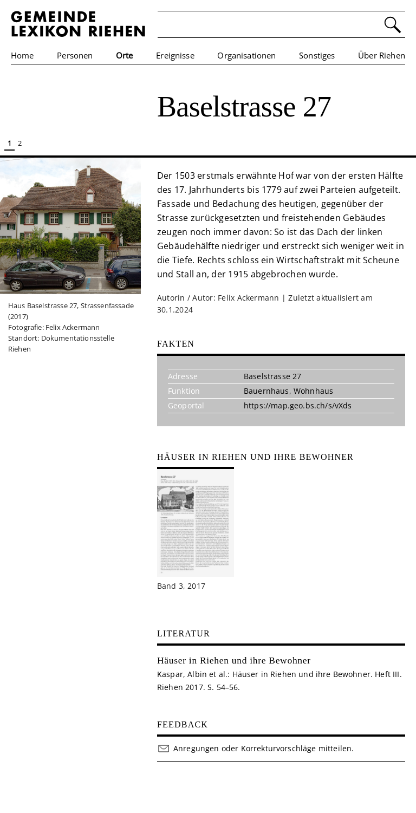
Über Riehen (381, 55)
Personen (75, 55)
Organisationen (246, 55)
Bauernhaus (266, 391)
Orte (124, 55)
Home (22, 55)
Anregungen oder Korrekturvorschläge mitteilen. (255, 748)
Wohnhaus (313, 391)
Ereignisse (175, 55)
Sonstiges (317, 55)
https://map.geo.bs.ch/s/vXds (298, 405)
